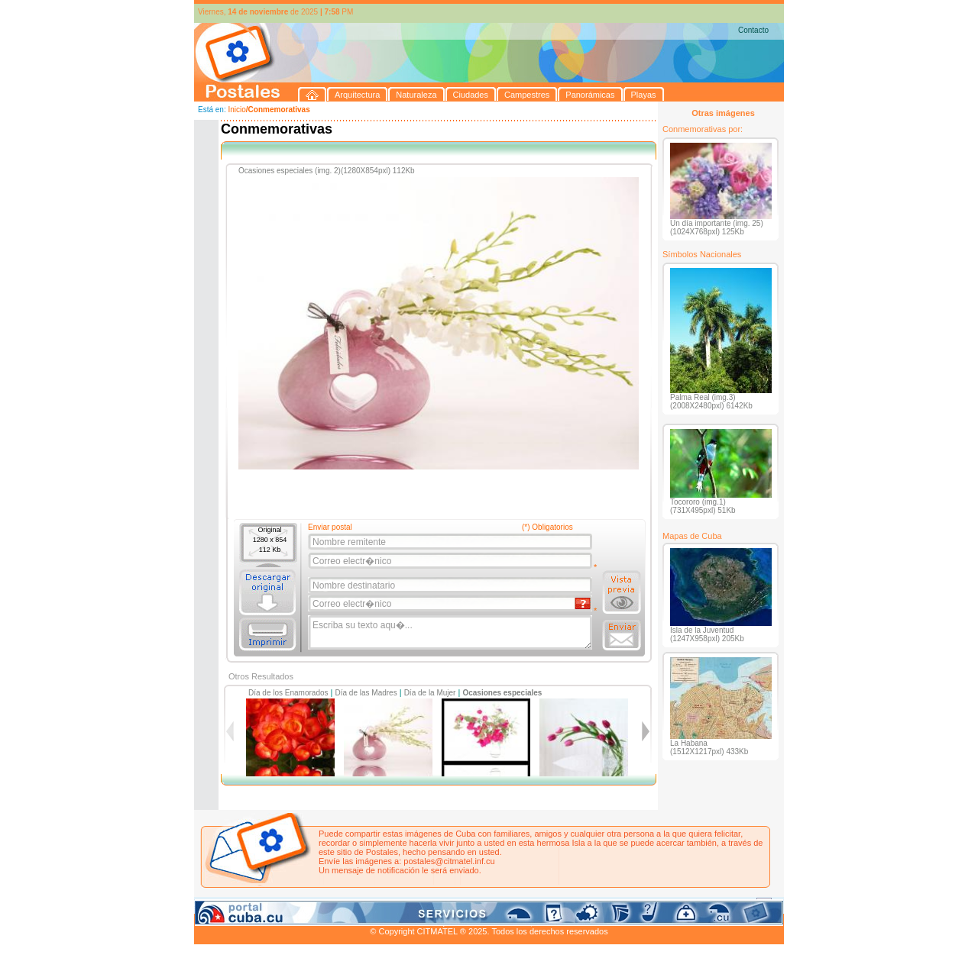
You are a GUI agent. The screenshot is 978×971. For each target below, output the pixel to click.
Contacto (753, 30)
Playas (483, 904)
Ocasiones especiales (502, 693)
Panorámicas (439, 904)
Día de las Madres (366, 693)
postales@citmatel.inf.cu (448, 861)
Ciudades (337, 904)
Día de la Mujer (430, 693)
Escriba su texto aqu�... (451, 633)
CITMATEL (555, 922)
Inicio (236, 109)
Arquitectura (242, 904)
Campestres (384, 904)
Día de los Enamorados (288, 693)
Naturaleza (293, 904)
